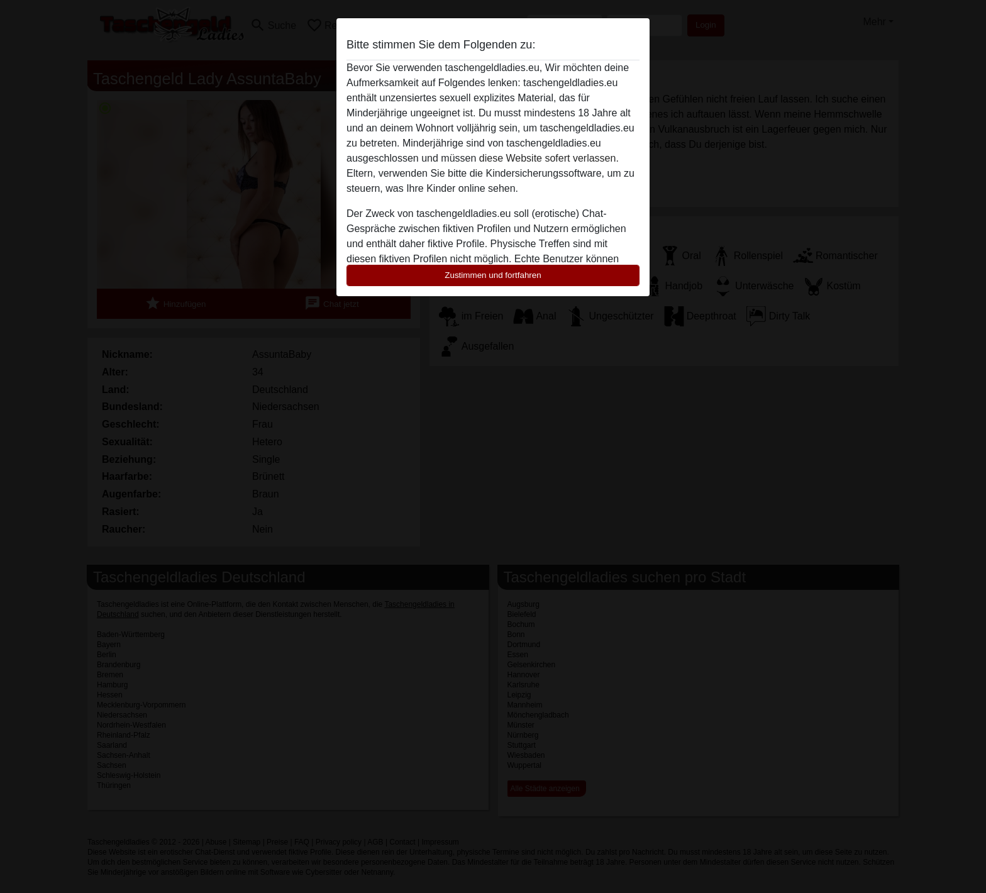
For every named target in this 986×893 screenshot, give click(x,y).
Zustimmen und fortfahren (493, 275)
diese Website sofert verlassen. (549, 158)
